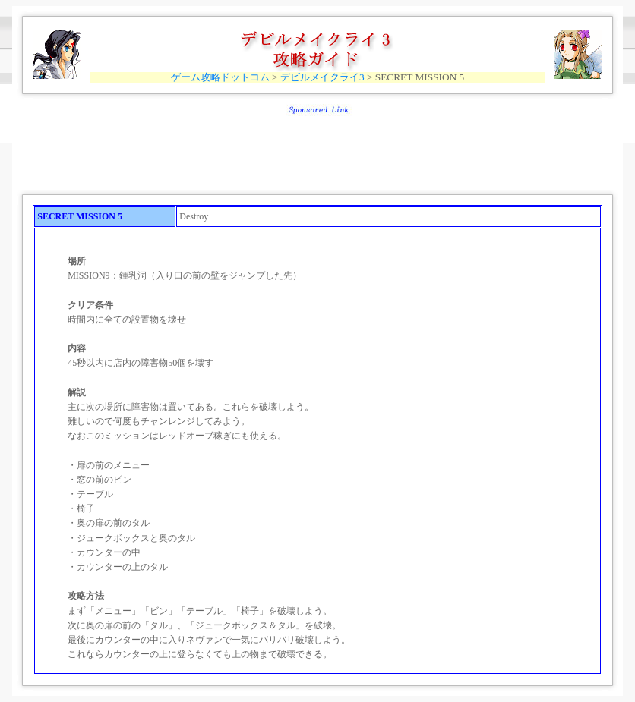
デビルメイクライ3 (322, 77)
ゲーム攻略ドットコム (220, 77)
